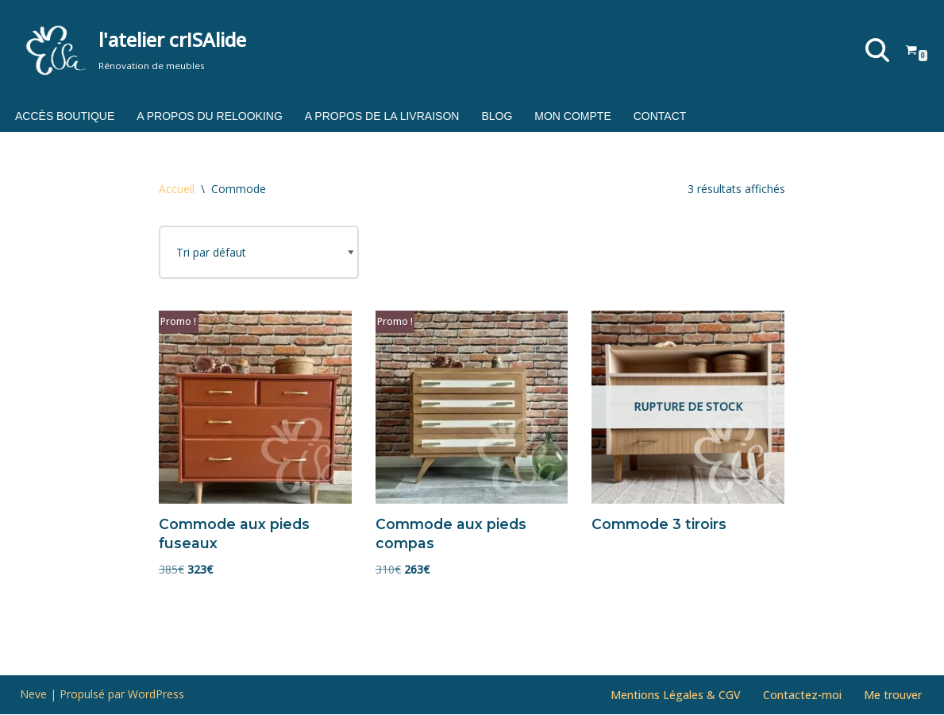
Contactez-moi (802, 695)
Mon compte (572, 116)
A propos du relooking (210, 116)
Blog (496, 116)
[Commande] (259, 253)
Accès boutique (64, 116)
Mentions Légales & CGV (676, 695)
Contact (660, 116)
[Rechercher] (877, 50)
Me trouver (893, 695)
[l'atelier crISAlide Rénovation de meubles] (133, 49)
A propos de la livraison (382, 116)
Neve (33, 694)
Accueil (177, 188)
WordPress (156, 694)
